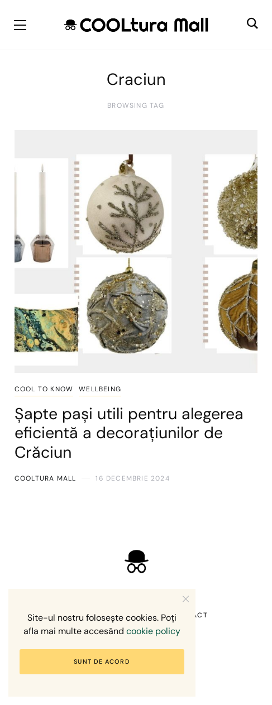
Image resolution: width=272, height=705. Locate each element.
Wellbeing (100, 389)
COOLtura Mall (46, 478)
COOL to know (44, 389)
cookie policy (153, 631)
